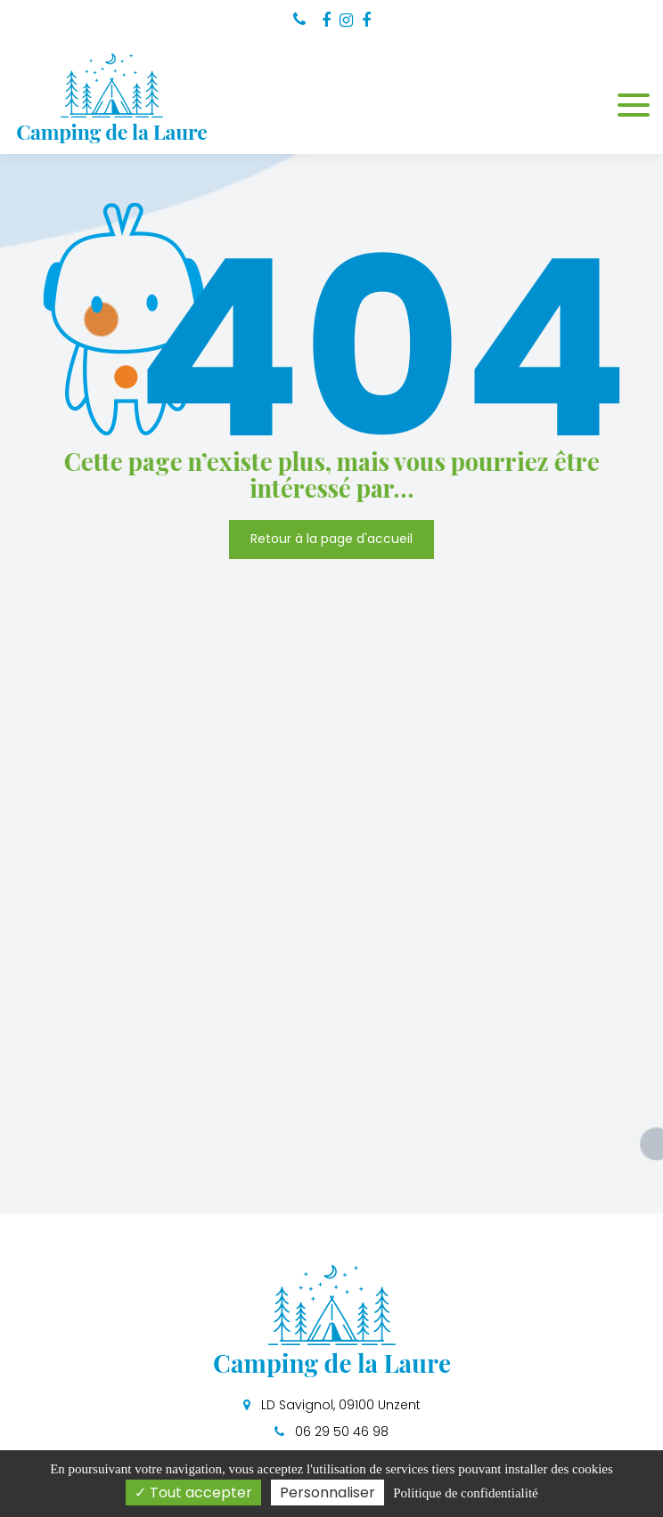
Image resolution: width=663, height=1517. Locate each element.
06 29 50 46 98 (331, 1431)
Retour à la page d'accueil (331, 539)
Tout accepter (193, 1492)
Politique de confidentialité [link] (465, 1493)
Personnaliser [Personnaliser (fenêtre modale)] (327, 1492)
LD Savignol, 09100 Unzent (332, 1405)
